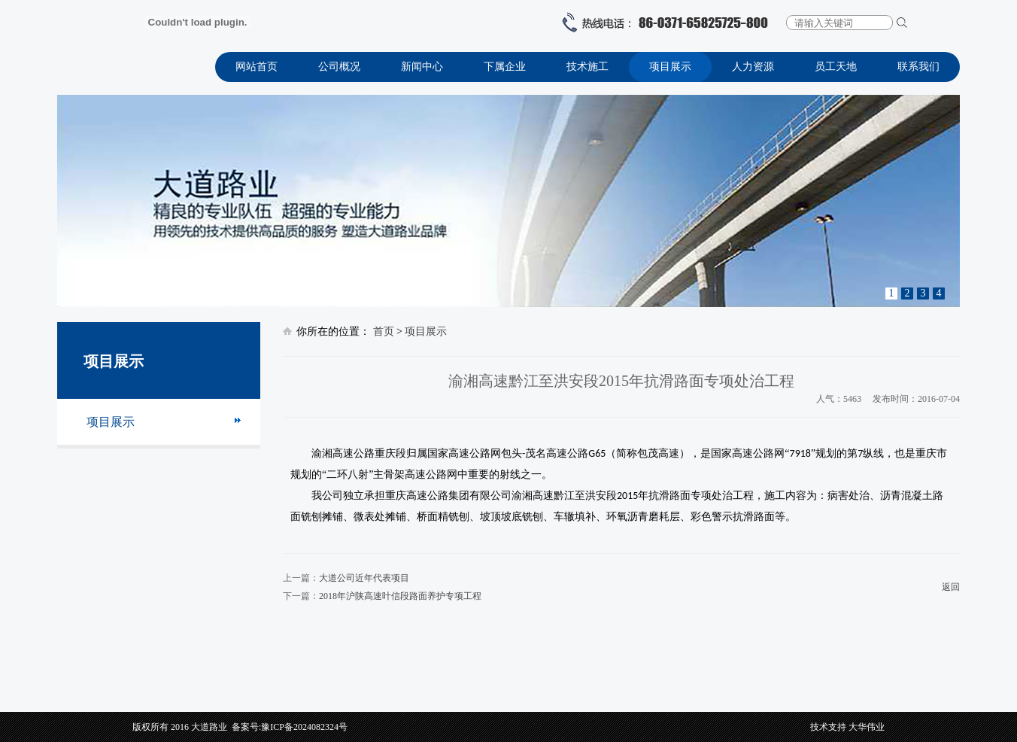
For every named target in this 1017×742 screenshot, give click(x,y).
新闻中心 (422, 66)
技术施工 (587, 66)
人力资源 (753, 66)
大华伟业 (867, 727)
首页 (383, 331)
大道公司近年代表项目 (364, 578)
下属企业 (505, 66)
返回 (951, 587)
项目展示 (670, 66)
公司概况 (339, 66)
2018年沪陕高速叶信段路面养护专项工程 (400, 596)
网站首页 (256, 66)
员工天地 (836, 66)
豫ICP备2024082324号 (304, 727)
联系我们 (918, 66)
